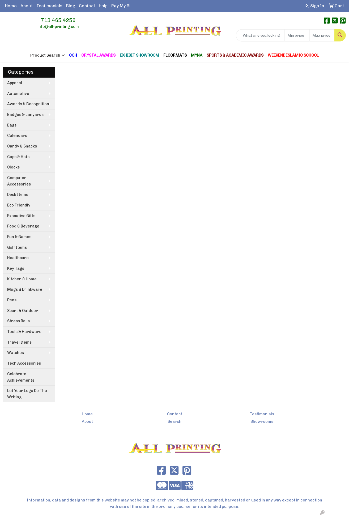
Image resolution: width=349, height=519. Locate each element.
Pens (11, 300)
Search (174, 421)
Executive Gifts (21, 215)
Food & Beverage (23, 226)
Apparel (14, 83)
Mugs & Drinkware (24, 289)
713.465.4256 (58, 20)
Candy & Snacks (22, 146)
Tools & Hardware (24, 331)
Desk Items (17, 194)
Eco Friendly (18, 205)
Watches (15, 352)
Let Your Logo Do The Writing (27, 393)
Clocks (13, 167)
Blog (70, 5)
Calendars (17, 135)
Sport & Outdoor (22, 310)
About (26, 5)
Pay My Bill (122, 5)
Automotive (18, 93)
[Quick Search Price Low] (297, 35)
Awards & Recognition (28, 104)
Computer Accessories (19, 181)
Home (11, 5)
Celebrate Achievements (20, 377)
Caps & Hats (18, 156)
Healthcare (18, 257)
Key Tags (15, 268)
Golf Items (17, 247)
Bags (11, 125)
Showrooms (261, 421)
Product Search (45, 55)
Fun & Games (19, 236)
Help (103, 5)
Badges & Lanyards (25, 114)
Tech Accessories (24, 363)
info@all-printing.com (58, 26)
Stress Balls (18, 321)
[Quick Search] (260, 35)
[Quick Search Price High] (322, 35)
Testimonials (49, 5)
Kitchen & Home (22, 279)
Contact (87, 5)
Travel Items (19, 342)
